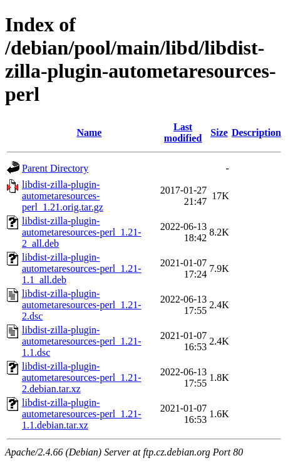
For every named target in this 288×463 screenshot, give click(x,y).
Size (219, 132)
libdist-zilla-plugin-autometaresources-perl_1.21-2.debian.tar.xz (81, 377)
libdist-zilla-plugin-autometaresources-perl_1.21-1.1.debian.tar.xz (81, 413)
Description (256, 132)
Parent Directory (55, 168)
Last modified (183, 132)
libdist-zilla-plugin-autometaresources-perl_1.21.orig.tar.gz (62, 195)
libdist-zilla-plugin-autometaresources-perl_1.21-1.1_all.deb (81, 268)
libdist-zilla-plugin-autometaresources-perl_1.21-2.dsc (81, 304)
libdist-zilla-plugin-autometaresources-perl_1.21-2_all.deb (81, 232)
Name (88, 132)
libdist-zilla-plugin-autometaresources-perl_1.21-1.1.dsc (81, 341)
